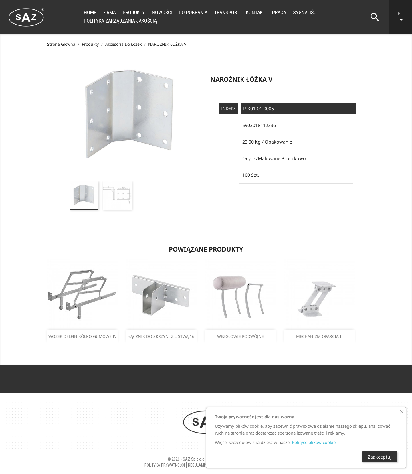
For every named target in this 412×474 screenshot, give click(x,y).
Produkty (134, 12)
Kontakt (255, 12)
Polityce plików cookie (314, 442)
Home (90, 12)
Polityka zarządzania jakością (120, 21)
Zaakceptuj (379, 457)
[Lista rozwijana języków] (403, 17)
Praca (279, 12)
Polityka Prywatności (164, 465)
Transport (226, 12)
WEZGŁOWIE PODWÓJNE (240, 336)
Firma (109, 12)
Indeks (228, 108)
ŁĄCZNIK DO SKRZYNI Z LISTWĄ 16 (161, 336)
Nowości (162, 12)
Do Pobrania (193, 12)
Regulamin (197, 465)
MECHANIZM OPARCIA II (319, 336)
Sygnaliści (305, 12)
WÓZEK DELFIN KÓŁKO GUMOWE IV (82, 336)
